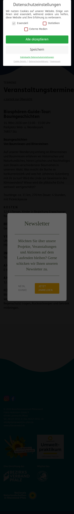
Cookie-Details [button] (20, 62)
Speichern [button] (37, 49)
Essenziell (20, 23)
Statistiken (51, 23)
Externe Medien (35, 29)
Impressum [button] (55, 62)
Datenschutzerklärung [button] (38, 62)
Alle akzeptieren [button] (37, 39)
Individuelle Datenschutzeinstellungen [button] (37, 57)
